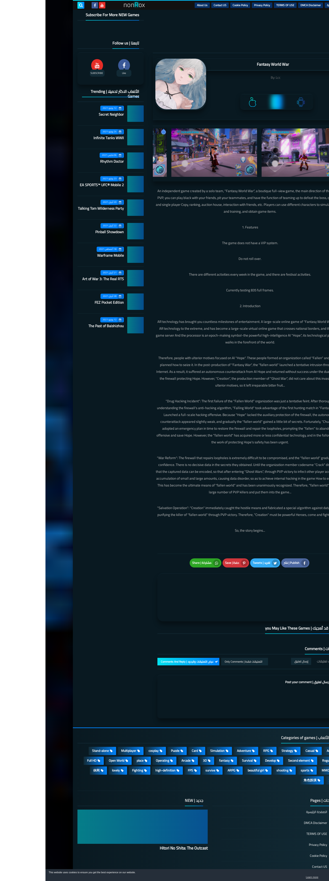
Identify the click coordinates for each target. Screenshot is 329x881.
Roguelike (283, 734)
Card (149, 725)
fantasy (179, 734)
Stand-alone (55, 725)
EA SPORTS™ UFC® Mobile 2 (56, 184)
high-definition (120, 744)
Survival (201, 734)
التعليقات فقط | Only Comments (198, 635)
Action (285, 725)
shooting (237, 744)
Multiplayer (83, 725)
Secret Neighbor (65, 114)
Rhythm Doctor (66, 161)
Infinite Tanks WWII (63, 137)
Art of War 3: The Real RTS (57, 278)
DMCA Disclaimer (265, 5)
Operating (117, 734)
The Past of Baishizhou (60, 325)
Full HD (46, 734)
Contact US (174, 5)
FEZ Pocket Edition (63, 302)
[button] (311, 876)
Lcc (232, 77)
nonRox (262, 866)
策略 (286, 754)
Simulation (172, 725)
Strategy (242, 725)
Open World (71, 734)
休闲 (51, 744)
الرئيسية (285, 5)
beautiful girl (210, 744)
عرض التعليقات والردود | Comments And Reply (141, 635)
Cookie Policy (194, 5)
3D (159, 734)
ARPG (186, 744)
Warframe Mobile (65, 255)
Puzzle (129, 725)
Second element (253, 734)
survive (165, 744)
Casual (264, 725)
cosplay (108, 725)
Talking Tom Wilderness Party (55, 208)
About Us (156, 5)
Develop (225, 734)
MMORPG (283, 744)
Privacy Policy (217, 5)
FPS (145, 744)
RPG (221, 725)
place (94, 734)
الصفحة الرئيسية (271, 786)
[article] (159, 582)
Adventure (198, 725)
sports (259, 744)
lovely (70, 744)
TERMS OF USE (240, 5)
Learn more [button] (285, 877)
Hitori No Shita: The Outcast (138, 822)
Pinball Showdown (64, 231)
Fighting (92, 744)
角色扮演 (264, 754)
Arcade (140, 734)
